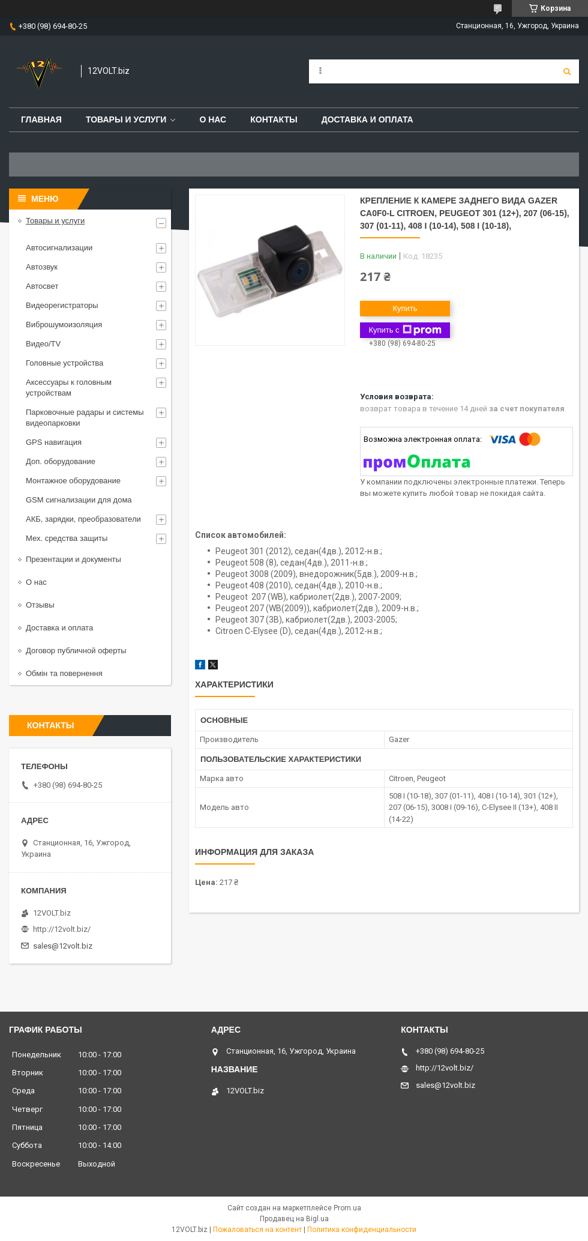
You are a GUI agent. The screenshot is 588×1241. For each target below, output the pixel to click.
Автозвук (42, 266)
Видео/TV (43, 343)
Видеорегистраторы (62, 305)
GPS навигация (54, 442)
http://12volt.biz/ (62, 929)
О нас (212, 119)
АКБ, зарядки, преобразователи (83, 519)
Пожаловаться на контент (257, 1229)
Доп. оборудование (60, 461)
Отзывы (40, 604)
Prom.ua (347, 1208)
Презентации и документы (73, 559)
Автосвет (42, 286)
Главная (41, 119)
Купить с (404, 330)
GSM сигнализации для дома (79, 499)
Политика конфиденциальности (361, 1229)
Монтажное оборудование (73, 480)
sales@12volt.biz (62, 945)
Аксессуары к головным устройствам (69, 387)
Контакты (273, 119)
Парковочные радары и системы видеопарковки (85, 417)
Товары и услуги (126, 119)
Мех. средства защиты (66, 538)
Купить (404, 308)
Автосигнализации (59, 247)
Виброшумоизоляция (64, 324)
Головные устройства (64, 362)
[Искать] (567, 71)
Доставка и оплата (367, 119)
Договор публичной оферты (76, 650)
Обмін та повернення (64, 673)
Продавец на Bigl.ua (294, 1219)
